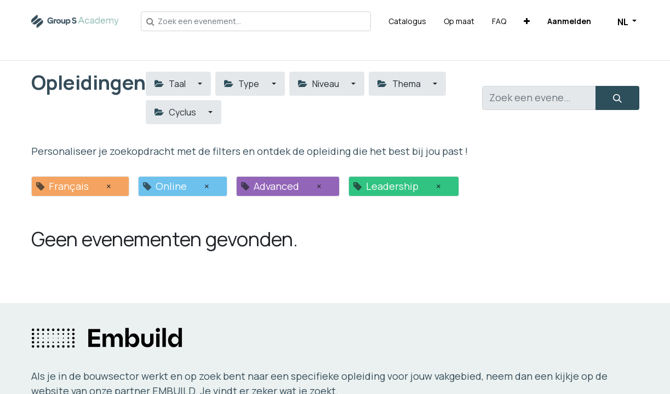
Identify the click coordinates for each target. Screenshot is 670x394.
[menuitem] (407, 21)
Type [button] (242, 84)
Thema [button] (399, 84)
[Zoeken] (617, 98)
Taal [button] (170, 84)
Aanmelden (569, 21)
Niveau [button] (319, 84)
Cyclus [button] (176, 112)
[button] (526, 21)
